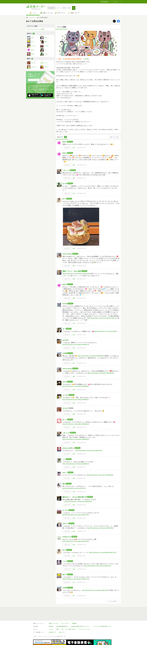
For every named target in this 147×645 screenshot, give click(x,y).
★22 (74, 323)
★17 (74, 582)
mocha (64, 303)
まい (63, 329)
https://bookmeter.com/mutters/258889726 (75, 344)
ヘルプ (50, 629)
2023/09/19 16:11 (81, 555)
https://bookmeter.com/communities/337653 (100, 318)
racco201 (65, 340)
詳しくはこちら (33, 80)
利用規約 (74, 623)
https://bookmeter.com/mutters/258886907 (75, 386)
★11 (74, 147)
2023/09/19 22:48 (81, 334)
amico (64, 382)
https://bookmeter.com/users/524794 (73, 488)
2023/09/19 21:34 (81, 376)
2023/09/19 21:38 (81, 363)
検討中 (30, 59)
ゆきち (64, 142)
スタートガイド (65, 623)
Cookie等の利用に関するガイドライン (80, 626)
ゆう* (64, 199)
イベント (32, 17)
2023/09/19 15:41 (81, 569)
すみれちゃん (66, 537)
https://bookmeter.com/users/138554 (105, 331)
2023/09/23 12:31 (81, 178)
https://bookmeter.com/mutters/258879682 (100, 528)
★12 (74, 165)
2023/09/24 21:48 (81, 164)
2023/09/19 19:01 (81, 478)
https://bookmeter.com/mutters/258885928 (75, 424)
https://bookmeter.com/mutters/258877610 (75, 515)
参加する (31, 33)
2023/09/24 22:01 (81, 147)
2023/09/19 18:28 (81, 504)
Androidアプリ (52, 632)
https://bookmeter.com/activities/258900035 (76, 273)
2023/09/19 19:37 (81, 453)
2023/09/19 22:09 (81, 347)
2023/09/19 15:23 (81, 595)
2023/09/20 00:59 (81, 298)
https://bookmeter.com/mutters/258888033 (100, 373)
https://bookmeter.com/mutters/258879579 (75, 541)
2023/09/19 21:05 (81, 389)
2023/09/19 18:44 (81, 491)
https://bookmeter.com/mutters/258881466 (78, 501)
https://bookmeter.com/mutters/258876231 (97, 566)
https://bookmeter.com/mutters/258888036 (90, 356)
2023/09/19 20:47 (81, 427)
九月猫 (64, 353)
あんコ (64, 574)
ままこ (64, 472)
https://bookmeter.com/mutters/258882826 (100, 475)
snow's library (67, 254)
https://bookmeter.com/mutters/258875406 (88, 450)
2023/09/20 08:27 (81, 279)
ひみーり (65, 523)
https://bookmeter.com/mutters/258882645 (75, 439)
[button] (73, 8)
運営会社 (51, 626)
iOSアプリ (62, 632)
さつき (64, 183)
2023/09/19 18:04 (81, 518)
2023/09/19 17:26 (81, 544)
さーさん (65, 510)
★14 (74, 178)
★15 (74, 193)
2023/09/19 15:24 (81, 582)
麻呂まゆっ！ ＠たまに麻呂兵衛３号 (74, 497)
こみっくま (66, 170)
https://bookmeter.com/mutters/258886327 (75, 399)
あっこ (64, 419)
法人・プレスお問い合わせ (68, 629)
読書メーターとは (53, 623)
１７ (63, 459)
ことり (64, 561)
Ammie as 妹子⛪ (68, 448)
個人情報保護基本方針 (62, 626)
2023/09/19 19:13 (81, 467)
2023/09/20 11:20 (81, 265)
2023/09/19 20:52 (81, 402)
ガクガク (65, 408)
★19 (74, 279)
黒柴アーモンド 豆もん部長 (71, 271)
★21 (74, 334)
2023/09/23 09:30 (81, 248)
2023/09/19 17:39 (81, 531)
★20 (74, 265)
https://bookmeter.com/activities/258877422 (102, 552)
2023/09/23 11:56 (81, 193)
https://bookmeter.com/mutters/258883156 (75, 464)
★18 (74, 248)
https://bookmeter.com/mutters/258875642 (95, 590)
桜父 (63, 484)
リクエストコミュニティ (84, 629)
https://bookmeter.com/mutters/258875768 (75, 579)
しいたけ (65, 395)
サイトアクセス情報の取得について (102, 626)
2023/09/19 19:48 (81, 442)
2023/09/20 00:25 (81, 323)
